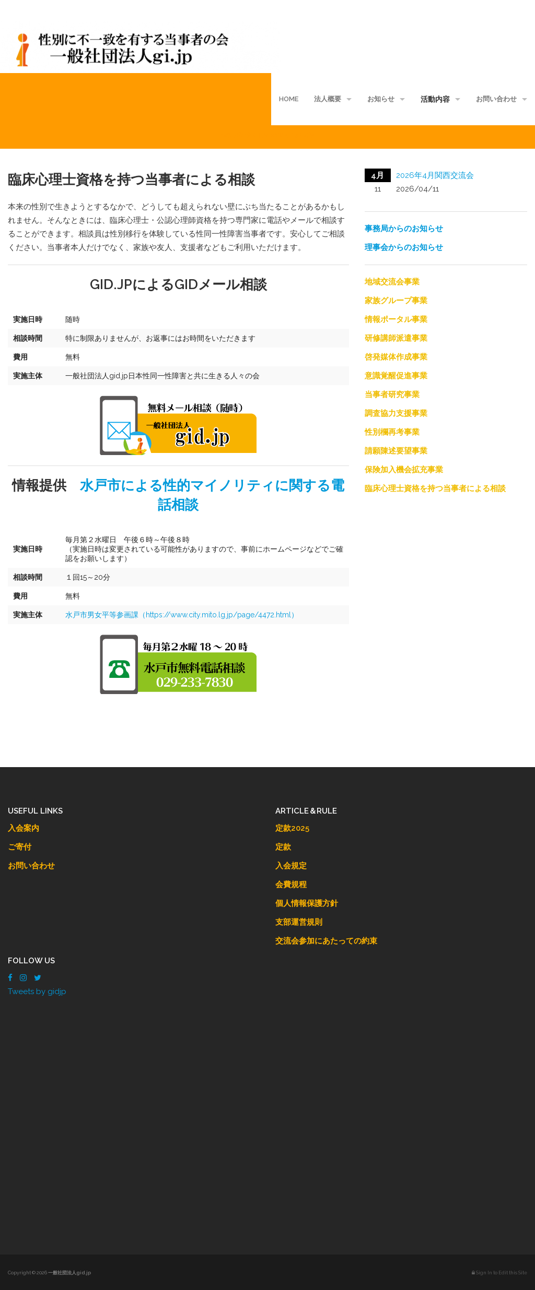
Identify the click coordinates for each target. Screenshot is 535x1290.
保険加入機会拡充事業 (404, 469)
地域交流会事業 (392, 281)
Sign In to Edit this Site (499, 1272)
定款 (283, 847)
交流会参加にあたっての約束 (326, 941)
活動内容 (435, 99)
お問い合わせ (496, 99)
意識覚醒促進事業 (396, 375)
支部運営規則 (298, 922)
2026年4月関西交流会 (435, 175)
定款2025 (292, 828)
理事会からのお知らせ (404, 247)
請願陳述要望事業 (396, 451)
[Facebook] (10, 978)
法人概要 (327, 99)
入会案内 (23, 828)
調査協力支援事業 (396, 413)
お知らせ (380, 99)
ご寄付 (19, 847)
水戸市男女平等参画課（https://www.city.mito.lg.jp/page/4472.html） (181, 615)
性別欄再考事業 (392, 432)
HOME (288, 99)
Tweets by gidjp (37, 991)
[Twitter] (37, 978)
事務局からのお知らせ (404, 228)
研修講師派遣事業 (396, 338)
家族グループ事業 (396, 300)
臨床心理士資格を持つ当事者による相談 (435, 488)
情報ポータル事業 (396, 319)
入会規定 (291, 865)
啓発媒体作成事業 (396, 357)
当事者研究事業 (392, 394)
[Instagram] (23, 978)
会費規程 (291, 884)
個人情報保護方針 (306, 903)
